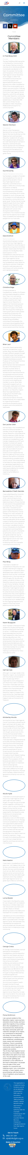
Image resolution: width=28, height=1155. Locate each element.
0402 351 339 (11, 1135)
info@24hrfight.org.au (14, 1138)
